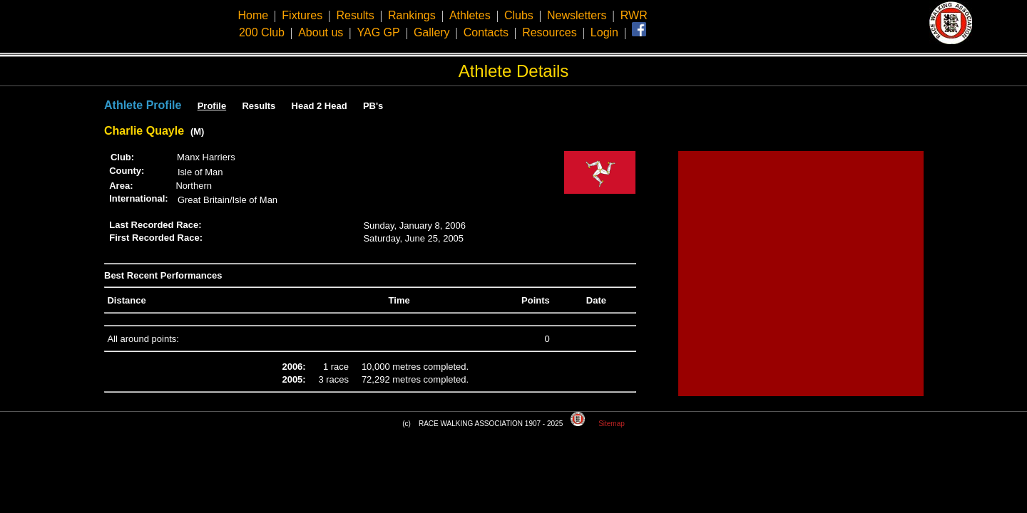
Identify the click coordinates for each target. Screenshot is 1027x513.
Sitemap (611, 424)
